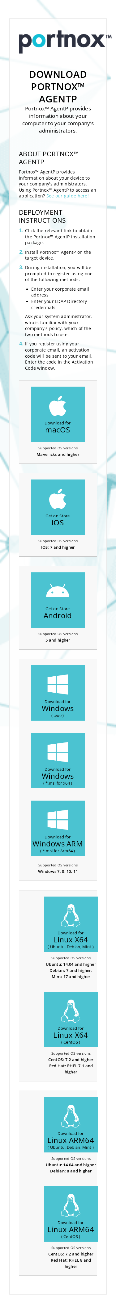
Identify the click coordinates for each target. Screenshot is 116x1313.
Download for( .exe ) (58, 695)
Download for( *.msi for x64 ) (58, 763)
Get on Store (57, 507)
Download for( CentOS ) (70, 1022)
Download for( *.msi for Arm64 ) (57, 830)
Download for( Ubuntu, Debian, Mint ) (71, 926)
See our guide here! (67, 196)
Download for (58, 414)
